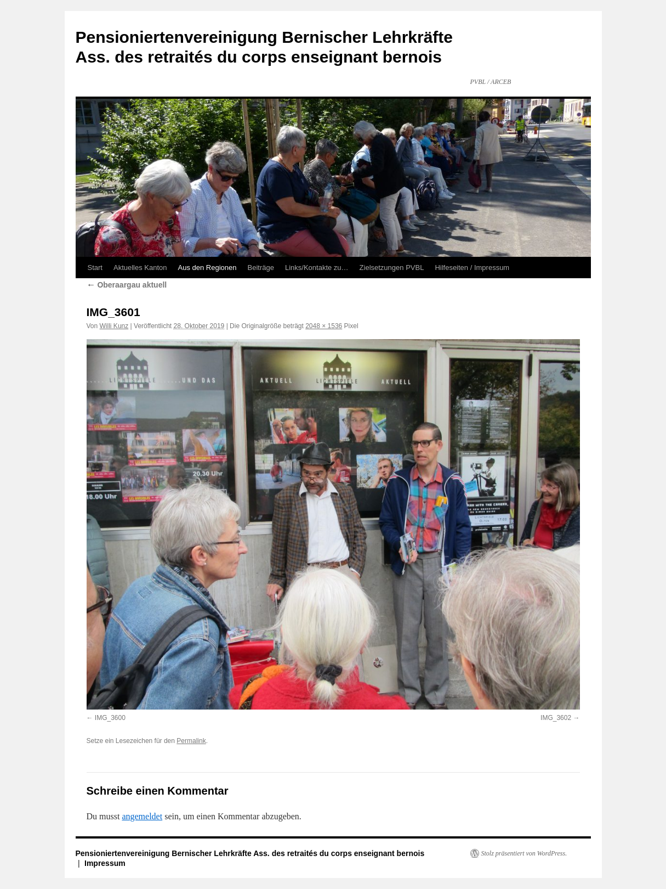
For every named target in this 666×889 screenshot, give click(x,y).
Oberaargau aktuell (127, 284)
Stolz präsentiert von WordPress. (524, 853)
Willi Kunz (114, 326)
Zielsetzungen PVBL (392, 267)
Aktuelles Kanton (140, 267)
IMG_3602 (555, 718)
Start (95, 267)
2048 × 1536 (323, 326)
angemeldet (142, 816)
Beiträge (261, 267)
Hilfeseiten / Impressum (472, 267)
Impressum (105, 863)
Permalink (191, 741)
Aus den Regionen (207, 267)
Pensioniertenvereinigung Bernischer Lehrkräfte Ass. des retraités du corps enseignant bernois (250, 853)
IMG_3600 (110, 718)
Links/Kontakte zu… (317, 267)
